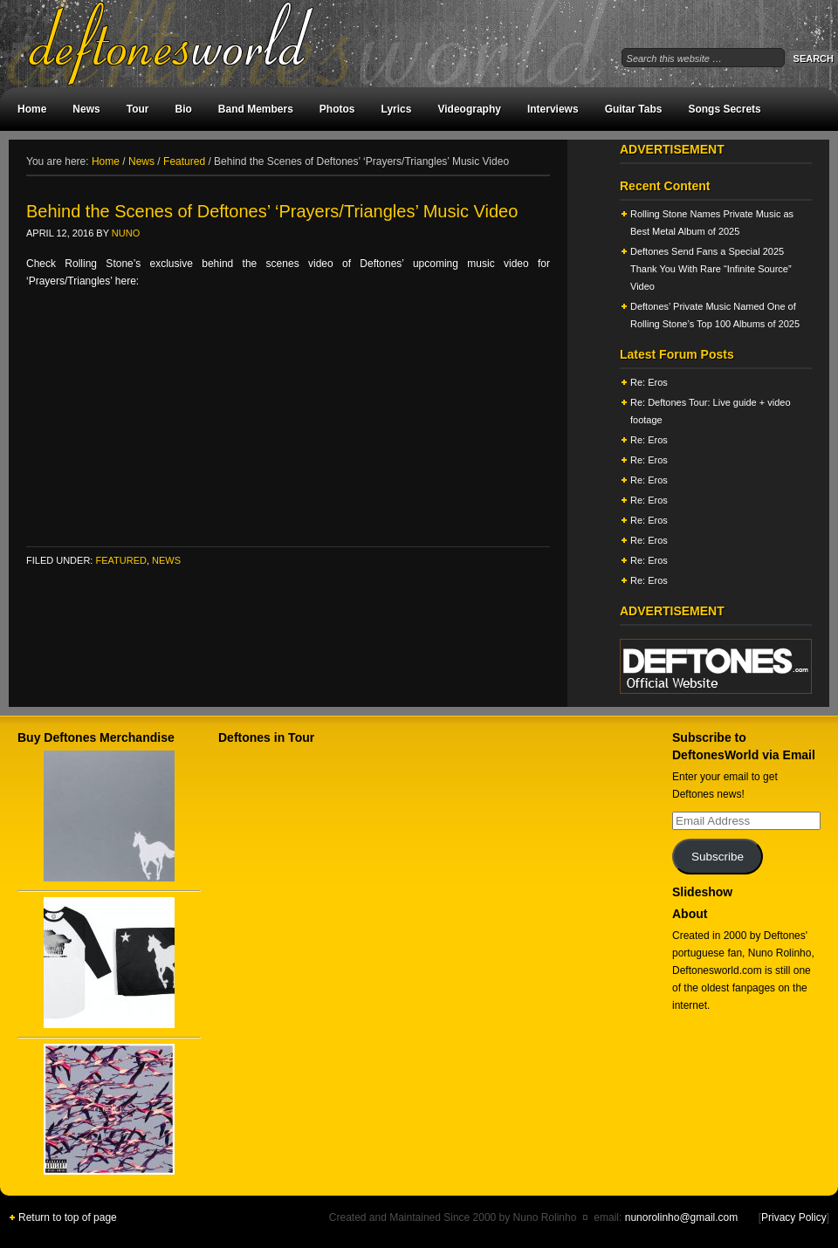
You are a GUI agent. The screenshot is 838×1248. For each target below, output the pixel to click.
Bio (183, 109)
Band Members (255, 109)
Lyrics (396, 109)
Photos (337, 109)
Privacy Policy (794, 1217)
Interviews (553, 109)
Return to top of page (67, 1217)
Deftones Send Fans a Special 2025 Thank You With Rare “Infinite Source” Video (711, 268)
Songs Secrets (724, 109)
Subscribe (717, 856)
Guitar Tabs (634, 109)
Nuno (126, 233)
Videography (468, 109)
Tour (138, 109)
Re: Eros (649, 382)
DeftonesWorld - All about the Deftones (192, 43)
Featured (120, 560)
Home (31, 109)
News (86, 109)
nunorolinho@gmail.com (681, 1217)
